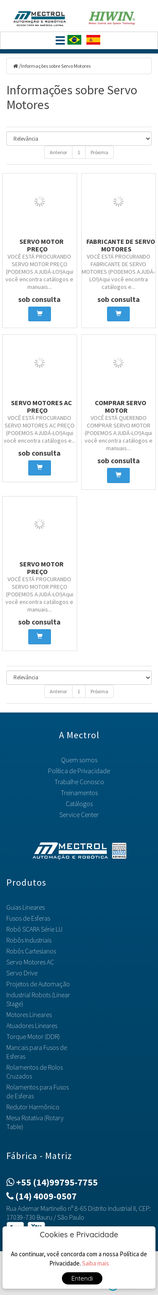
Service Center (79, 814)
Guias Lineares (25, 907)
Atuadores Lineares (31, 1025)
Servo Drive (21, 973)
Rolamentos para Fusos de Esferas (37, 1091)
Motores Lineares (29, 1014)
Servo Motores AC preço (41, 406)
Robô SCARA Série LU (34, 929)
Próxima (99, 152)
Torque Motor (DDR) (33, 1036)
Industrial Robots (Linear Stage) (38, 999)
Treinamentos (79, 792)
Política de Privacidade (79, 770)
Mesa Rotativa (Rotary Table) (35, 1122)
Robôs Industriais (28, 940)
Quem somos (79, 760)
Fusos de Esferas (28, 918)
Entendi (82, 1278)
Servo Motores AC (30, 962)
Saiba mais (95, 1263)
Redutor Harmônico (32, 1107)
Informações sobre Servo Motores (56, 66)
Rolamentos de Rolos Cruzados (34, 1071)
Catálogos (79, 803)
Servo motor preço (41, 245)
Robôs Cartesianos (31, 951)
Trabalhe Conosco (79, 781)
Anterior (58, 152)
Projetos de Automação (38, 984)
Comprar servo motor (120, 406)
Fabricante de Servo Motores (120, 245)
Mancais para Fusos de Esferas (36, 1051)
